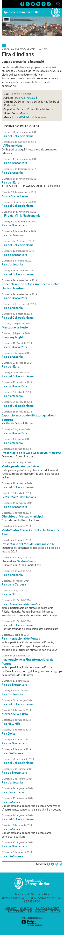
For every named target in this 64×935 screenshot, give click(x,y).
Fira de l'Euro (10, 182)
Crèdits (55, 911)
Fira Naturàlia (11, 723)
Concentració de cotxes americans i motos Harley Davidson (30, 286)
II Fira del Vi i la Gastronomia (21, 215)
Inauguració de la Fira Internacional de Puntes (27, 661)
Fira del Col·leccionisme (18, 136)
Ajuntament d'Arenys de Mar (21, 12)
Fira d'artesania (12, 172)
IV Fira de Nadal (12, 145)
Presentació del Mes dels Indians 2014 (28, 544)
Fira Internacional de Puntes (21, 604)
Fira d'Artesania (12, 753)
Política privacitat (47, 908)
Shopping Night (12, 337)
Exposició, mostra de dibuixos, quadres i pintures (29, 417)
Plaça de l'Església (24, 97)
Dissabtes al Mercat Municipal (22, 516)
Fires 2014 (18, 117)
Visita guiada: (21, 466)
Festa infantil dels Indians (19, 497)
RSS (30, 911)
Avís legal (26, 908)
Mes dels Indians (36, 117)
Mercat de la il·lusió (15, 196)
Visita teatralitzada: (31, 532)
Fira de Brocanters (14, 162)
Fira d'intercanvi (13, 792)
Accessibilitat (16, 911)
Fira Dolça (9, 733)
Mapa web (41, 911)
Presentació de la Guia (31, 452)
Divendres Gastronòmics (19, 561)
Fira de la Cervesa (14, 584)
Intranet (11, 908)
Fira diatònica (11, 802)
